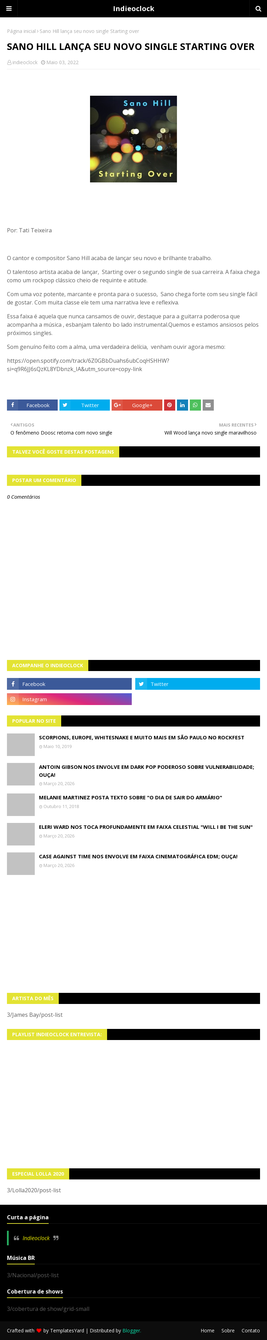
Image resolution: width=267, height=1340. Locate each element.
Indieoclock (133, 8)
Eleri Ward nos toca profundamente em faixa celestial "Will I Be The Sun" (146, 826)
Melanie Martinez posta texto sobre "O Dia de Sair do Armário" (130, 797)
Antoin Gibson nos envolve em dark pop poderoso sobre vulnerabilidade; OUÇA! (146, 770)
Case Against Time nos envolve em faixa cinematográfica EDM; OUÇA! (138, 856)
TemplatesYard (67, 1330)
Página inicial (21, 31)
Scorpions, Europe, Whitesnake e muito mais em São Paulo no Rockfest (141, 737)
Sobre (228, 1330)
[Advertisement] (133, 933)
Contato (251, 1330)
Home (208, 1330)
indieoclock (25, 62)
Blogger (131, 1330)
